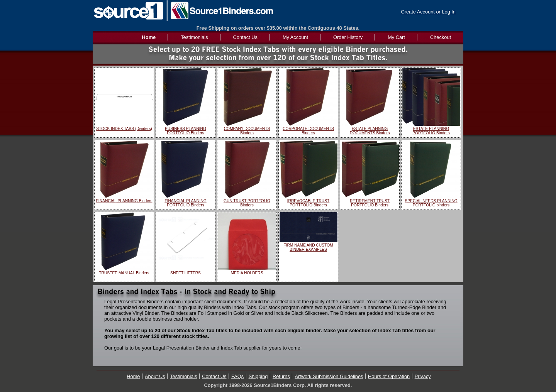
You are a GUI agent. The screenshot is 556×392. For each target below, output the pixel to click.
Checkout (440, 37)
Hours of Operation (389, 376)
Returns (281, 376)
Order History (348, 37)
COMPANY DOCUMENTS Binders (247, 131)
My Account (295, 37)
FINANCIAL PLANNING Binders (124, 201)
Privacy (423, 376)
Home (133, 376)
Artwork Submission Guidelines (329, 376)
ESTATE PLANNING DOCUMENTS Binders (370, 131)
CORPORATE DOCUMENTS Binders (308, 131)
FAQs (237, 376)
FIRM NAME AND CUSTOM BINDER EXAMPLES (308, 247)
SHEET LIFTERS (185, 273)
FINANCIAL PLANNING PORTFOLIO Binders (185, 203)
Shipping (258, 376)
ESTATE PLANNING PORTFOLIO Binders (431, 131)
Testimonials (194, 37)
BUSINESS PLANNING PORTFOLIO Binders (185, 131)
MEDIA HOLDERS (247, 273)
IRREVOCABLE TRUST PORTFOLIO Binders (308, 203)
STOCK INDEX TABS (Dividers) (124, 129)
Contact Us (245, 37)
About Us (155, 376)
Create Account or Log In (428, 12)
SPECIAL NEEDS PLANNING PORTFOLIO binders (431, 203)
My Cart (396, 37)
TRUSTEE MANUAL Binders (124, 273)
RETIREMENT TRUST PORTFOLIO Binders (370, 203)
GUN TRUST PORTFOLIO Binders (247, 203)
